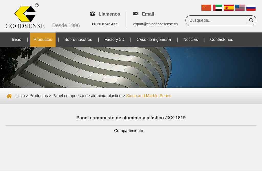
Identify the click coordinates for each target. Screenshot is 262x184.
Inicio (16, 39)
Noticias (190, 39)
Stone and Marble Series (148, 96)
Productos (43, 39)
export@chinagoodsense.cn (155, 24)
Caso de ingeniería (154, 39)
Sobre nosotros (78, 39)
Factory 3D (114, 39)
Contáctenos (221, 39)
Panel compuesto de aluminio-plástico (86, 96)
